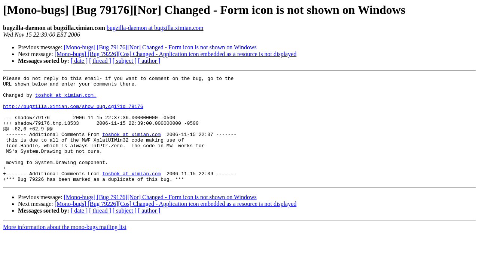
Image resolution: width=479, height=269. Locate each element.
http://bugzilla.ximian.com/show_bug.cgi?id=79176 (73, 112)
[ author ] (149, 61)
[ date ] (79, 61)
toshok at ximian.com (131, 146)
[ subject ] (125, 61)
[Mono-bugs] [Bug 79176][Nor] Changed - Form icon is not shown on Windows (160, 47)
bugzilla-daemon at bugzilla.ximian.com (155, 28)
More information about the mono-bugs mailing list (64, 248)
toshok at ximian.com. (66, 99)
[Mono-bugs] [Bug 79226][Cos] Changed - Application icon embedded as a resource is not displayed (176, 54)
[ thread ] (100, 61)
